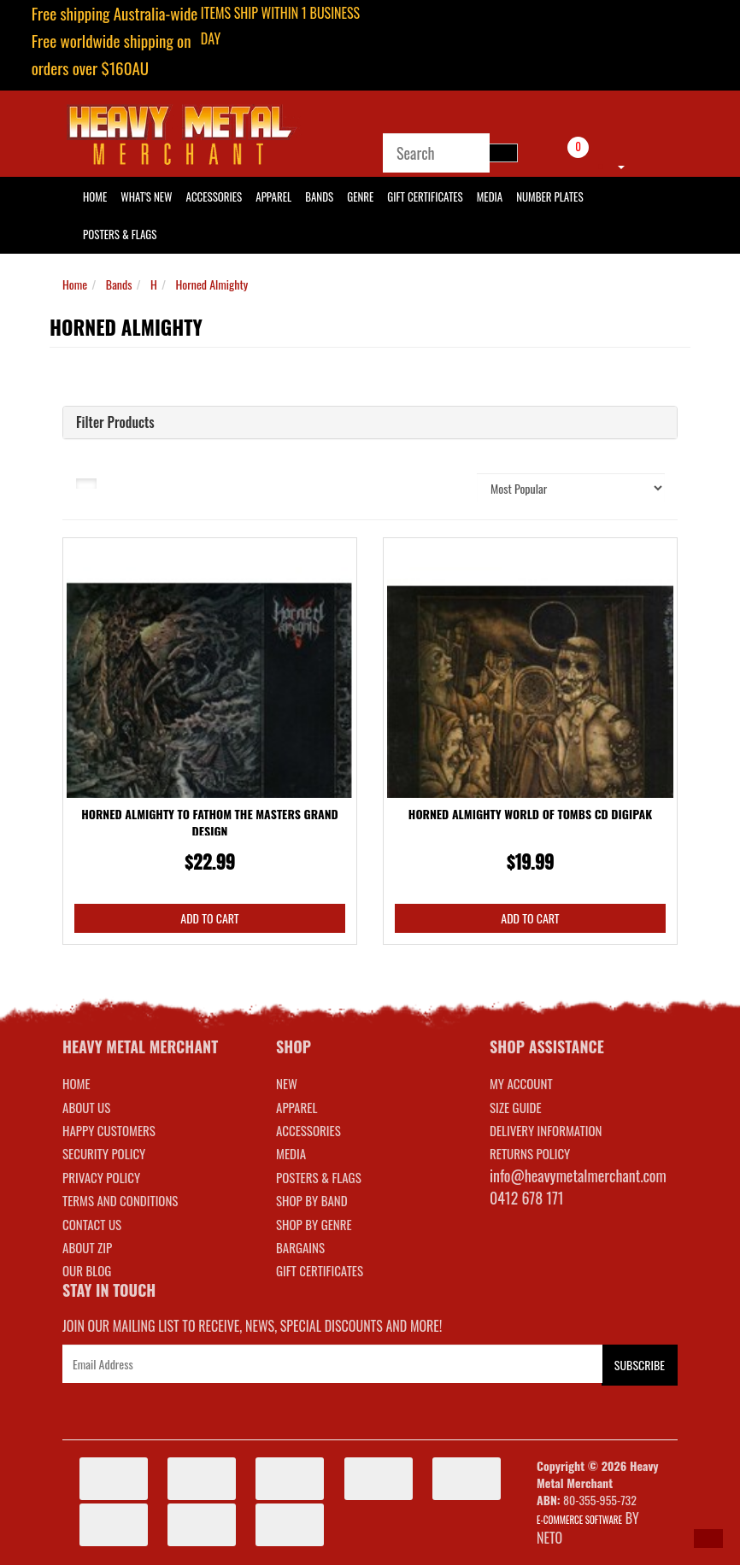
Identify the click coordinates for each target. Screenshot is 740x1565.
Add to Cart (209, 918)
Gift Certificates (424, 196)
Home (74, 284)
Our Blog (86, 1270)
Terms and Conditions (120, 1200)
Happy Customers (109, 1130)
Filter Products (115, 423)
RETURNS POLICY (530, 1153)
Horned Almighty (212, 284)
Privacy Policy (101, 1177)
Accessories (214, 196)
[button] (708, 1538)
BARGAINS (300, 1247)
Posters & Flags (119, 234)
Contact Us (91, 1224)
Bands (319, 196)
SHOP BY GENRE (314, 1224)
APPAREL (296, 1107)
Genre (360, 196)
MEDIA (291, 1153)
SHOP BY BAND (312, 1200)
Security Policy (103, 1153)
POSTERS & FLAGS (318, 1177)
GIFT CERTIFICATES (319, 1270)
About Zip (87, 1247)
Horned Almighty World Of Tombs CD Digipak (530, 814)
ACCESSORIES (308, 1130)
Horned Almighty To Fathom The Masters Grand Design (209, 822)
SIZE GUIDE (516, 1107)
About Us (86, 1107)
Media (489, 196)
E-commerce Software (579, 1520)
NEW (286, 1083)
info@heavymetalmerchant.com (578, 1175)
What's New (146, 196)
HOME (95, 196)
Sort (444, 487)
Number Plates (549, 196)
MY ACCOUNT (521, 1083)
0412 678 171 (527, 1198)
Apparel (273, 196)
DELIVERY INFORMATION (546, 1130)
